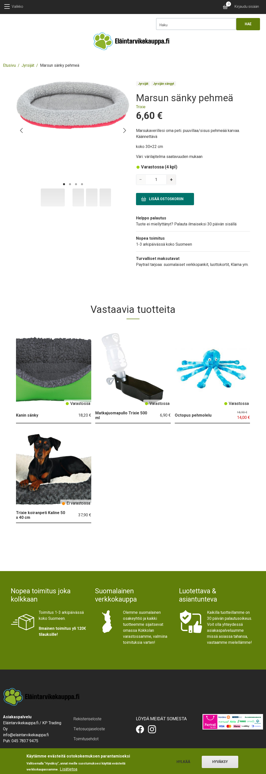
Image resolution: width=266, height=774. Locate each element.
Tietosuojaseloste (89, 729)
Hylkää (183, 762)
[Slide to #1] (53, 197)
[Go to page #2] (70, 184)
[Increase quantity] (171, 180)
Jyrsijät (28, 65)
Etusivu (9, 65)
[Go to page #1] (64, 184)
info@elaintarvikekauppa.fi (26, 735)
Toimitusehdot (86, 739)
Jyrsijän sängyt (163, 83)
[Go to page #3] (76, 184)
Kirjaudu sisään (246, 6)
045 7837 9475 (25, 741)
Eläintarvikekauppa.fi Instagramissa (152, 729)
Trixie (141, 106)
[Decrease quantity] (141, 180)
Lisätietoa (68, 769)
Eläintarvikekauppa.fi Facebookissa (140, 729)
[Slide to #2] (92, 197)
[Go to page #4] (82, 184)
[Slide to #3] (105, 197)
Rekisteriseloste (88, 719)
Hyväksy (220, 762)
